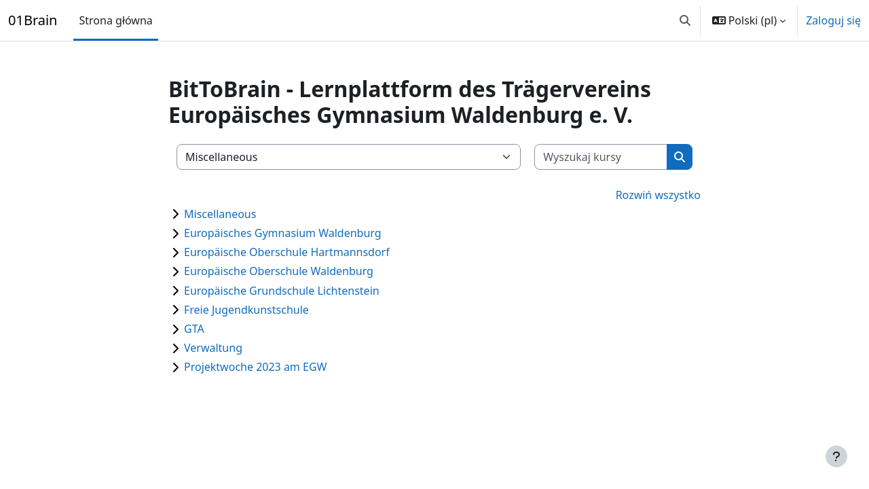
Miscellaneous (220, 213)
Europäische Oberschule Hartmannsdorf (287, 251)
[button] (685, 20)
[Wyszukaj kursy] (601, 157)
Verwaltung (213, 347)
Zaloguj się (833, 20)
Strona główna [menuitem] (115, 20)
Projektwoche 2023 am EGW (255, 366)
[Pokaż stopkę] (836, 456)
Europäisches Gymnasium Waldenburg (283, 232)
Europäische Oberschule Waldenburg (278, 271)
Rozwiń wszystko (658, 194)
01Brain (32, 20)
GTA (194, 328)
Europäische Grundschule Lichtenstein (282, 290)
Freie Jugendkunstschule (246, 309)
